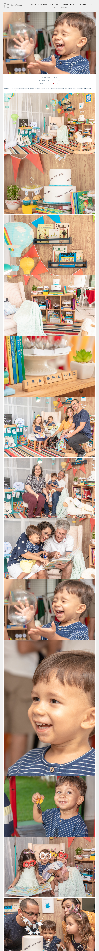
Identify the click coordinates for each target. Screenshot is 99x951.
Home (31, 4)
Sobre (56, 7)
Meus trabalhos (41, 4)
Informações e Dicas (84, 4)
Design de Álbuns (67, 4)
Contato (64, 7)
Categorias (54, 4)
